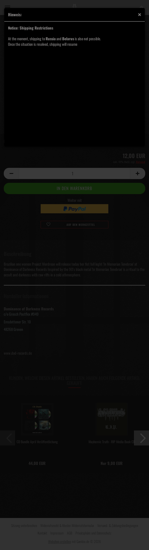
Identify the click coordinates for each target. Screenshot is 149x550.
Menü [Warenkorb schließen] (7, 7)
